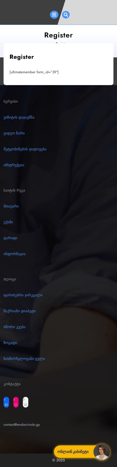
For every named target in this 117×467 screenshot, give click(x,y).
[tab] (54, 15)
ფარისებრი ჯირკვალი (23, 295)
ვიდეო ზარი (14, 133)
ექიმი (8, 222)
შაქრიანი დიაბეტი (20, 311)
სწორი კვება (15, 327)
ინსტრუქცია (14, 165)
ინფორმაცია (15, 253)
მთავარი (11, 206)
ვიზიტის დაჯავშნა (19, 117)
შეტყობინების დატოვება (25, 149)
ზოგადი (10, 342)
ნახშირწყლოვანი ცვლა (24, 358)
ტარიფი (10, 238)
